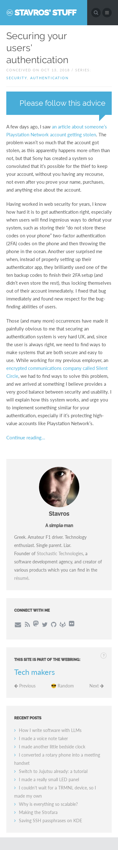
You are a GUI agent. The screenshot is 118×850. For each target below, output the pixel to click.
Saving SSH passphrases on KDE (50, 820)
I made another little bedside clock (52, 746)
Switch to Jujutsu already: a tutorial (53, 771)
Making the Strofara (38, 812)
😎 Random (62, 685)
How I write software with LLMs (50, 730)
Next (96, 685)
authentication (49, 78)
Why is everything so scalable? (48, 804)
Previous (25, 685)
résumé (21, 578)
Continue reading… (25, 437)
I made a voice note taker (43, 738)
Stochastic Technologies (60, 553)
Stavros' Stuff (45, 12)
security (16, 78)
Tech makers (34, 672)
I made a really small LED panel (49, 779)
